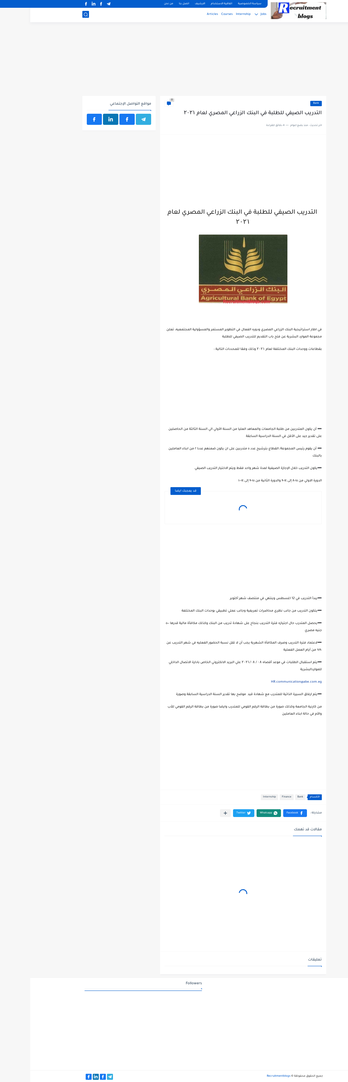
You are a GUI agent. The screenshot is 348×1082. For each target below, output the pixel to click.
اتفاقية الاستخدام (191, 3)
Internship (213, 14)
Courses (196, 14)
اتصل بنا (154, 3)
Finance (256, 797)
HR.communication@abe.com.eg (266, 682)
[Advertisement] (174, 61)
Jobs (233, 14)
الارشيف (170, 3)
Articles (182, 14)
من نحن (138, 3)
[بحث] (55, 14)
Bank (286, 103)
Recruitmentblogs (248, 1076)
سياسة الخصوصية (219, 3)
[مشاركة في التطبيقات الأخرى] (195, 813)
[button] (265, 813)
